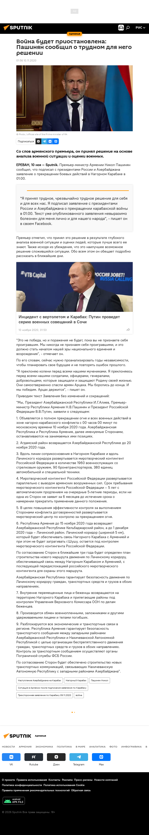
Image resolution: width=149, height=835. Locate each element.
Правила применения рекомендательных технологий (36, 790)
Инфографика (131, 746)
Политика (64, 746)
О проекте (8, 780)
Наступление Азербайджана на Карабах (39, 680)
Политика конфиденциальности (22, 785)
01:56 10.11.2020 (26, 60)
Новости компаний (106, 780)
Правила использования (31, 780)
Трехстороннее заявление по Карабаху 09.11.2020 (44, 695)
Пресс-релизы (83, 780)
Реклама (67, 780)
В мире (80, 746)
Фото (113, 746)
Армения (25, 746)
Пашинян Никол (99, 680)
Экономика (44, 746)
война (79, 695)
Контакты (54, 780)
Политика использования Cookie (64, 785)
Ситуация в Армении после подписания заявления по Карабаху (52, 687)
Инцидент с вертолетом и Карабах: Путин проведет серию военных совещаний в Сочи (69, 319)
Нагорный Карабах (76, 680)
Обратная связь (81, 790)
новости (8, 746)
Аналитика (97, 746)
